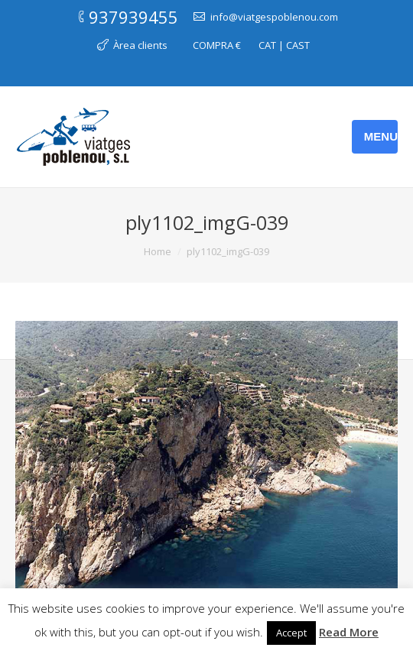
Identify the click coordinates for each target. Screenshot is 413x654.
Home (157, 251)
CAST (298, 45)
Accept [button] (291, 632)
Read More (349, 631)
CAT (267, 45)
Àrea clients (140, 45)
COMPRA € (217, 45)
